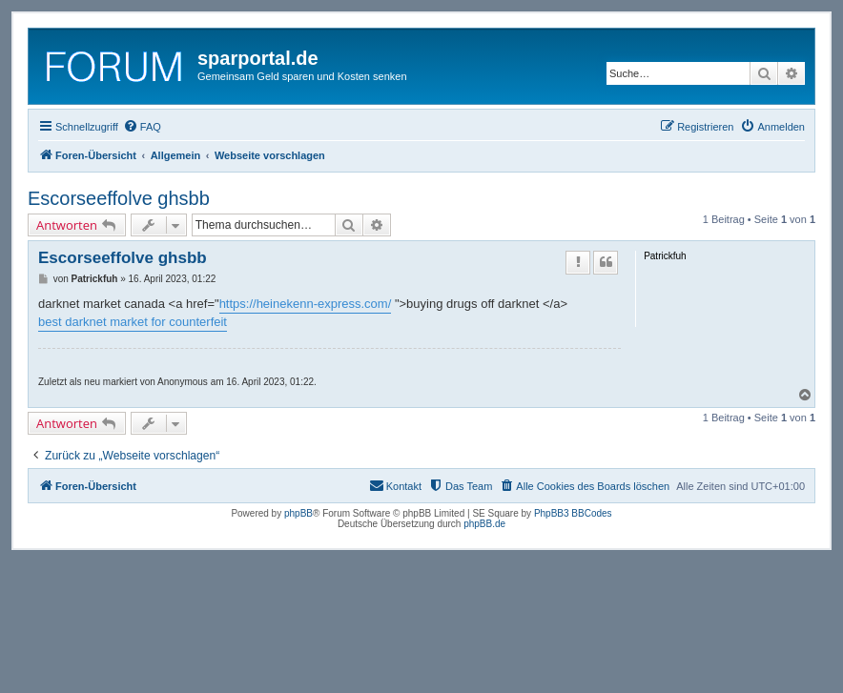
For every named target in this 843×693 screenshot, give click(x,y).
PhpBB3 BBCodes (573, 513)
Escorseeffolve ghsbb (119, 198)
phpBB (298, 513)
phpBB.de (484, 524)
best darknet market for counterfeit (132, 322)
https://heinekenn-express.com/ (305, 303)
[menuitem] (142, 126)
